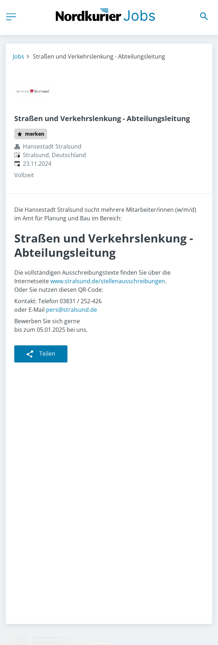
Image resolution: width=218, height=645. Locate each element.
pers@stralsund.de (71, 310)
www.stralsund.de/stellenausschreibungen (107, 281)
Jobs (18, 56)
